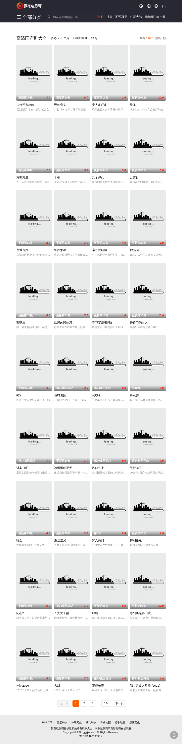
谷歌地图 (120, 722)
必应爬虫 (134, 722)
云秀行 (134, 177)
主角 (66, 38)
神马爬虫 (76, 722)
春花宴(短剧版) (102, 322)
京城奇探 (22, 250)
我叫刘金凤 (80, 38)
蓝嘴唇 (20, 322)
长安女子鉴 (61, 613)
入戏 (57, 685)
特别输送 (136, 540)
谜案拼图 (22, 468)
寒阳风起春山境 (140, 613)
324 (106, 703)
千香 (57, 177)
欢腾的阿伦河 (63, 322)
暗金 (19, 540)
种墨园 (134, 250)
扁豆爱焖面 (99, 250)
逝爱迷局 (60, 540)
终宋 (19, 395)
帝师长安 (98, 685)
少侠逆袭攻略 (25, 104)
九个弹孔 (98, 177)
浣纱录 (96, 395)
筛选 (55, 38)
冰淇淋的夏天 (63, 468)
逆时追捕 (60, 395)
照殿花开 (136, 468)
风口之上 (98, 468)
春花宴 (134, 395)
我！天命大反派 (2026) (145, 685)
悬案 (133, 104)
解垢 (95, 613)
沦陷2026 (22, 685)
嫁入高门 (98, 540)
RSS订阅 (47, 722)
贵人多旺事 (99, 104)
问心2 (20, 613)
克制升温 (22, 177)
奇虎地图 (105, 722)
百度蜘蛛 (62, 722)
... (98, 703)
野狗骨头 (60, 104)
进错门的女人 (139, 322)
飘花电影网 (29, 6)
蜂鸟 (94, 38)
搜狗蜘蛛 (91, 722)
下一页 (119, 703)
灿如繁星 (60, 250)
